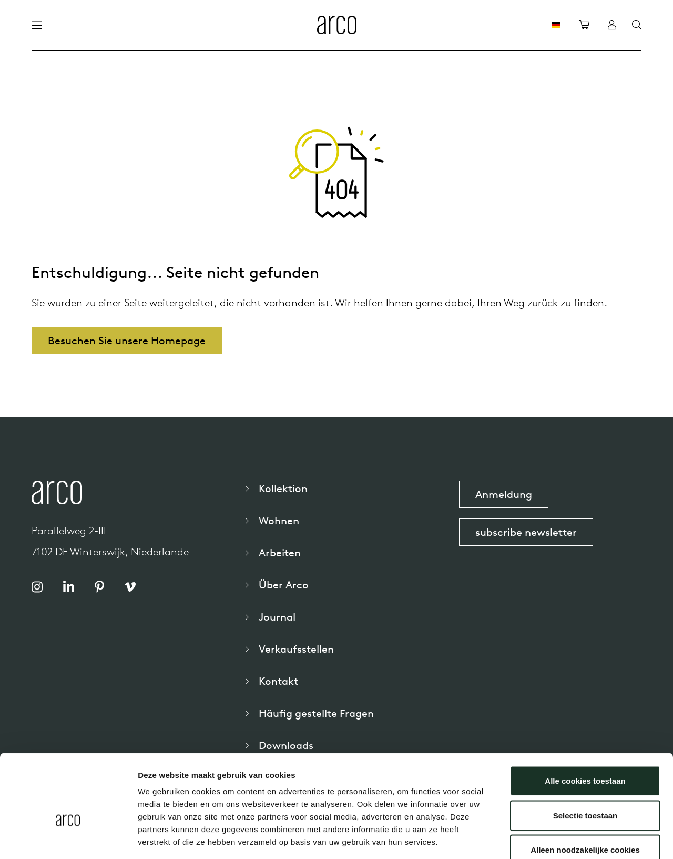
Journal (277, 616)
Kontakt (278, 680)
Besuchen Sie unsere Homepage (127, 340)
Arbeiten (280, 552)
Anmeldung (503, 494)
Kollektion (283, 488)
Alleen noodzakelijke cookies (585, 789)
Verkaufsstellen (296, 648)
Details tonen (568, 838)
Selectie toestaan (585, 755)
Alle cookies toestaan (585, 720)
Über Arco (284, 584)
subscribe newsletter (526, 531)
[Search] (636, 25)
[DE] (556, 25)
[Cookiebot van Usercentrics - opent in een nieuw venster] (68, 838)
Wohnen (279, 520)
